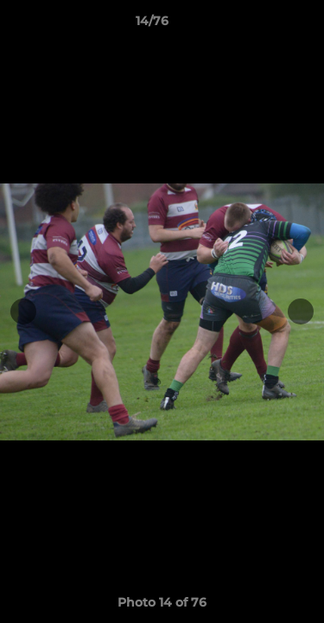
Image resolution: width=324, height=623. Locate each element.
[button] (261, 25)
